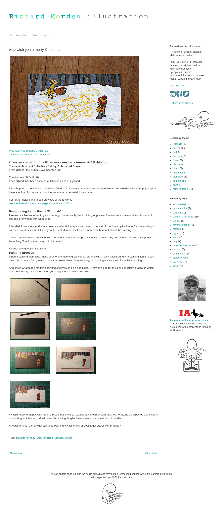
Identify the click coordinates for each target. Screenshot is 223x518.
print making (179, 181)
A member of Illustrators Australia (189, 320)
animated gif (179, 204)
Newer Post (16, 453)
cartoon (39, 438)
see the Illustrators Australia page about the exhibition (40, 203)
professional (179, 257)
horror (176, 168)
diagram (177, 229)
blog (35, 35)
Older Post (151, 453)
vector (176, 266)
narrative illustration (183, 245)
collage (176, 220)
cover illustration (181, 225)
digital (176, 233)
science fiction (180, 189)
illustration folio (18, 35)
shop (47, 35)
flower (176, 160)
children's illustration (53, 438)
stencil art (178, 261)
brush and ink (180, 208)
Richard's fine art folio (181, 103)
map (175, 241)
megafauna (179, 172)
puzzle (176, 185)
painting (68, 438)
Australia (30, 438)
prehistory (178, 176)
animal (21, 438)
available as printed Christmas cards (30, 154)
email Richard (177, 85)
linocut (176, 237)
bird (175, 152)
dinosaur (177, 156)
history (176, 164)
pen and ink (179, 253)
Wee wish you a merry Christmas (28, 150)
